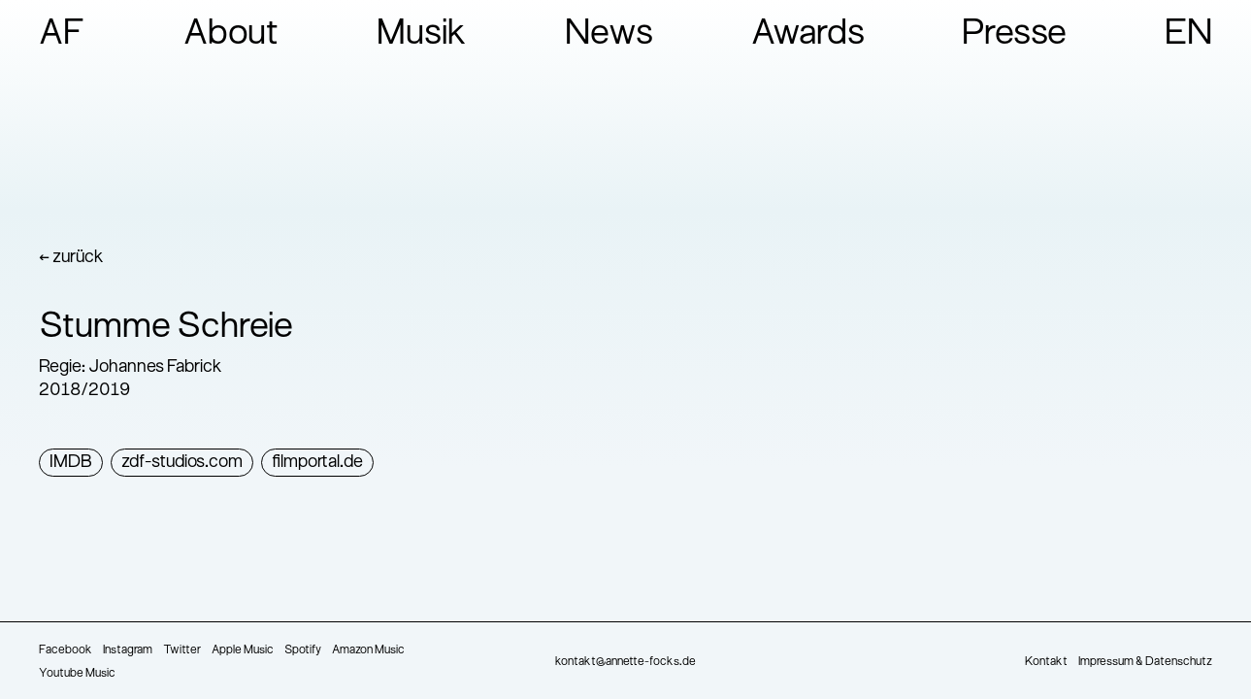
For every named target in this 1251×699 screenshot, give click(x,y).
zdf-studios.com (182, 462)
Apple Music (243, 650)
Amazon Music (368, 650)
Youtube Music (77, 674)
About (231, 34)
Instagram (127, 650)
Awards (808, 34)
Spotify (302, 650)
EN (1188, 34)
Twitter (182, 650)
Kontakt (1046, 662)
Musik (422, 34)
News (609, 34)
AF (62, 34)
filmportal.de (317, 462)
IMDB (70, 462)
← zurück (71, 258)
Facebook (65, 650)
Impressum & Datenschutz (1145, 662)
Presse (1014, 34)
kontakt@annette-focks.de (625, 662)
